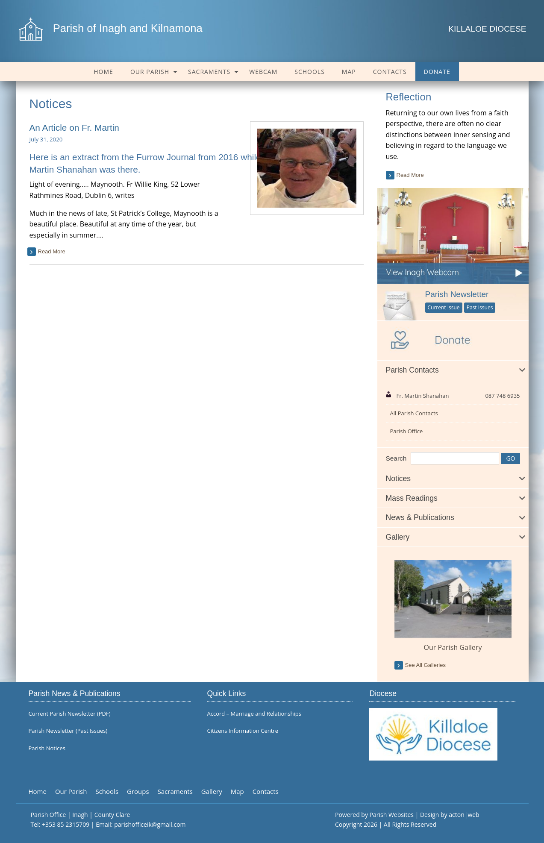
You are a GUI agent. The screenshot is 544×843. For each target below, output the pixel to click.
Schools (309, 72)
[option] (453, 606)
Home (103, 72)
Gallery (211, 791)
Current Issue (444, 307)
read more (51, 251)
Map (349, 72)
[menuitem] (103, 71)
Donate (437, 72)
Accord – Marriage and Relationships (254, 714)
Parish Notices (47, 748)
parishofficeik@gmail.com (149, 824)
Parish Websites (392, 815)
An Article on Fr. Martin (74, 127)
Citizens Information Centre (242, 731)
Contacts (390, 72)
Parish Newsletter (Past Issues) (68, 731)
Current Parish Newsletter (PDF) (70, 714)
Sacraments (209, 72)
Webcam (263, 72)
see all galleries (425, 665)
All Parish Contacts (414, 413)
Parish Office (406, 431)
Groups (138, 791)
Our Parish (149, 72)
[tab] (453, 370)
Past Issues (480, 307)
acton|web (464, 815)
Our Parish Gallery (453, 647)
